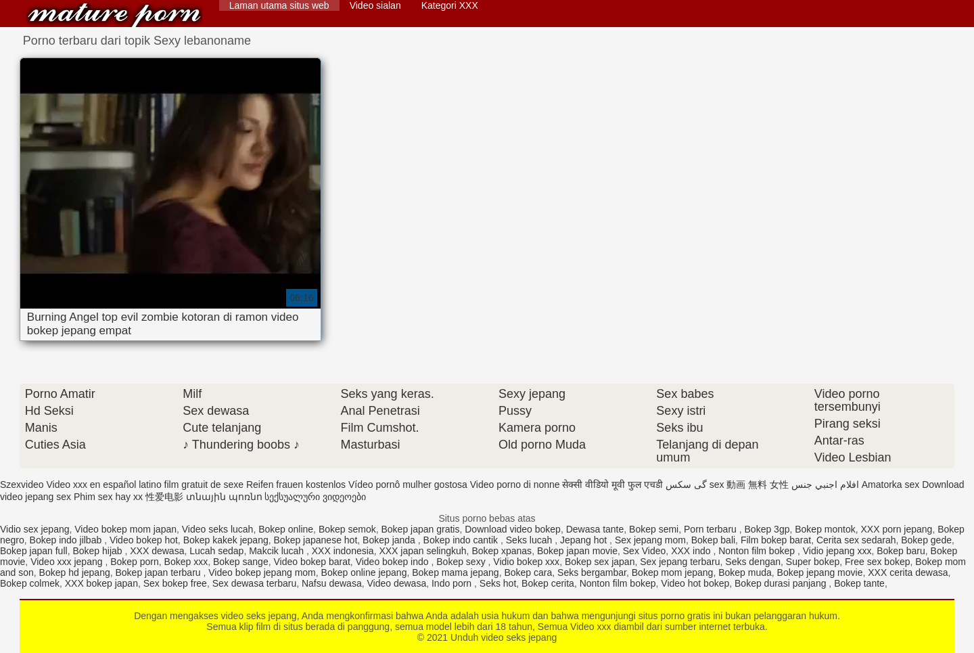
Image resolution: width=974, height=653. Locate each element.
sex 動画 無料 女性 (749, 484)
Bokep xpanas (501, 550)
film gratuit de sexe (204, 484)
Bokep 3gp (767, 529)
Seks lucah (530, 540)
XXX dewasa (157, 550)
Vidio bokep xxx (526, 561)
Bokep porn (134, 561)
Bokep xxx (186, 561)
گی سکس (686, 484)
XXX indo (692, 550)
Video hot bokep (695, 583)
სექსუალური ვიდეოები (315, 496)
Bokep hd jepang (74, 572)
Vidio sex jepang (34, 529)
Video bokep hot (144, 540)
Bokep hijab (98, 550)
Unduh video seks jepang (114, 15)
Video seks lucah (218, 529)
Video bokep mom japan (125, 529)
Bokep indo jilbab (67, 540)
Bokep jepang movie (820, 572)
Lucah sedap (216, 550)
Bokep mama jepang (455, 572)
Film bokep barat (776, 540)
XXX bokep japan (101, 583)
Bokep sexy (462, 561)
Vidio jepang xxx (837, 550)
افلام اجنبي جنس (825, 484)
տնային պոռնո (224, 496)
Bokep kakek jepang (226, 540)
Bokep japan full (34, 550)
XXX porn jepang (897, 529)
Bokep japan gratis (420, 529)
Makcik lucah (277, 550)
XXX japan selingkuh (422, 550)
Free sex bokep (877, 561)
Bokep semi (653, 529)
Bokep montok (825, 529)
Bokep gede (926, 540)
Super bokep (812, 561)
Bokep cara (528, 572)
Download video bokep (513, 529)
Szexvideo (22, 484)
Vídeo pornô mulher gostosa (407, 484)
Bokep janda (390, 540)
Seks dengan (753, 561)
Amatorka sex (891, 484)
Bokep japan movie (577, 550)
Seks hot (498, 583)
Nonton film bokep (757, 550)
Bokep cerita (547, 583)
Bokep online (285, 529)
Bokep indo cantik (462, 540)
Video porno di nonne (515, 484)
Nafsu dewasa (332, 583)
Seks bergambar (591, 572)
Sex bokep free (175, 583)
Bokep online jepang (364, 572)
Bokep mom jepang (673, 572)
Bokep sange (241, 561)
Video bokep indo (394, 561)
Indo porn (453, 583)
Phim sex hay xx (108, 496)
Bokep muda (745, 572)
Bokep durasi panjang (782, 583)
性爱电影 (164, 496)
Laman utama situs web (279, 5)
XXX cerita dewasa (908, 572)
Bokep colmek (30, 583)
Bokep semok (347, 529)
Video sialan (375, 5)
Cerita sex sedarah (856, 540)
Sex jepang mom (650, 540)
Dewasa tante (595, 529)
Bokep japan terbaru (159, 572)
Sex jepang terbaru (680, 561)
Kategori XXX (449, 5)
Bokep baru (901, 550)
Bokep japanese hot (316, 540)
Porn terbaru (711, 529)
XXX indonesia (343, 550)
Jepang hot (584, 540)
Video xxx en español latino (103, 484)
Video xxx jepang (67, 561)
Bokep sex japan (600, 561)
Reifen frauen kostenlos (296, 484)
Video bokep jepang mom (262, 572)
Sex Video (644, 550)
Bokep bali (713, 540)
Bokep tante (859, 583)
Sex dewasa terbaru (254, 583)
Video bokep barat (311, 561)
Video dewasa (396, 583)
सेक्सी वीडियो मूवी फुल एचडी (612, 484)
